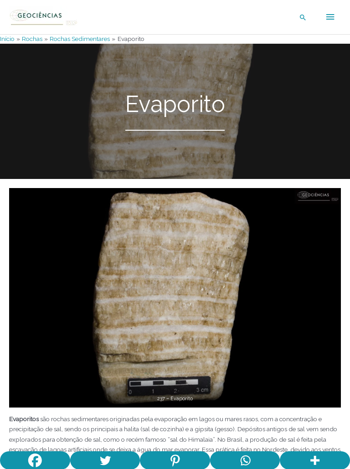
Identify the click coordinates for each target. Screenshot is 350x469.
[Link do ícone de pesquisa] (303, 17)
